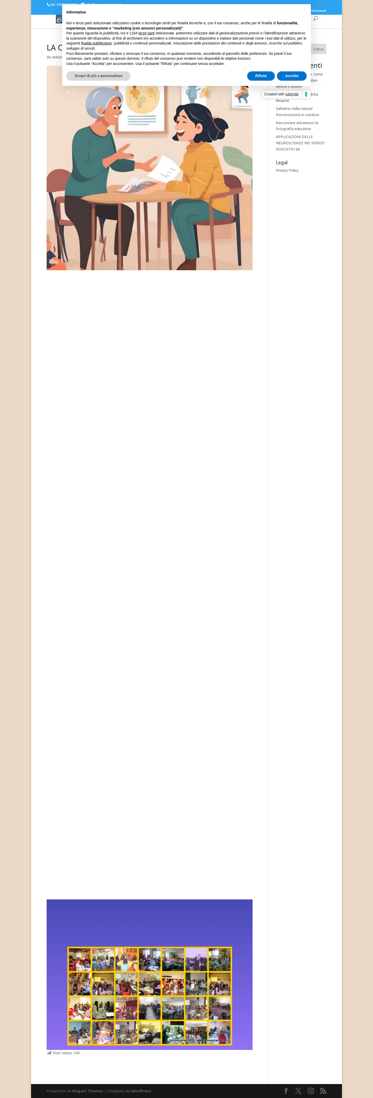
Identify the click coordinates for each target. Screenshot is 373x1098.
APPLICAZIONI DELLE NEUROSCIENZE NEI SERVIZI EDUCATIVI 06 (300, 143)
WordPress (141, 1090)
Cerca (319, 49)
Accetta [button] (291, 76)
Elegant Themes (87, 1090)
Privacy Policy (287, 170)
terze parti (147, 33)
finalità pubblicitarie (96, 43)
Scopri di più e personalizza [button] (98, 76)
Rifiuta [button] (261, 76)
